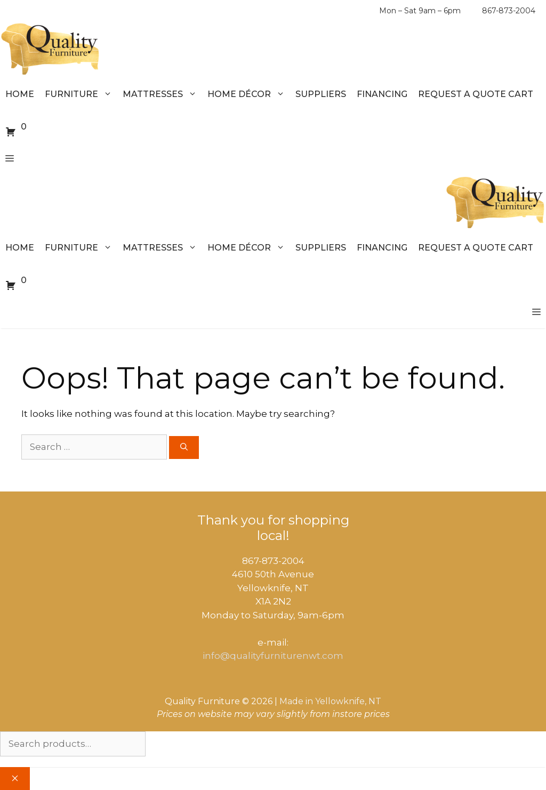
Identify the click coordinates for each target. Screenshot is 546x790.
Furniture (81, 94)
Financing (382, 94)
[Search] (184, 447)
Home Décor (248, 94)
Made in (296, 701)
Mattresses (162, 94)
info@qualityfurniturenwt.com (273, 655)
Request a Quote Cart (475, 94)
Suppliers (320, 94)
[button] (9, 159)
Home (19, 94)
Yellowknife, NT (348, 701)
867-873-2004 (508, 10)
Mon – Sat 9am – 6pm (420, 10)
